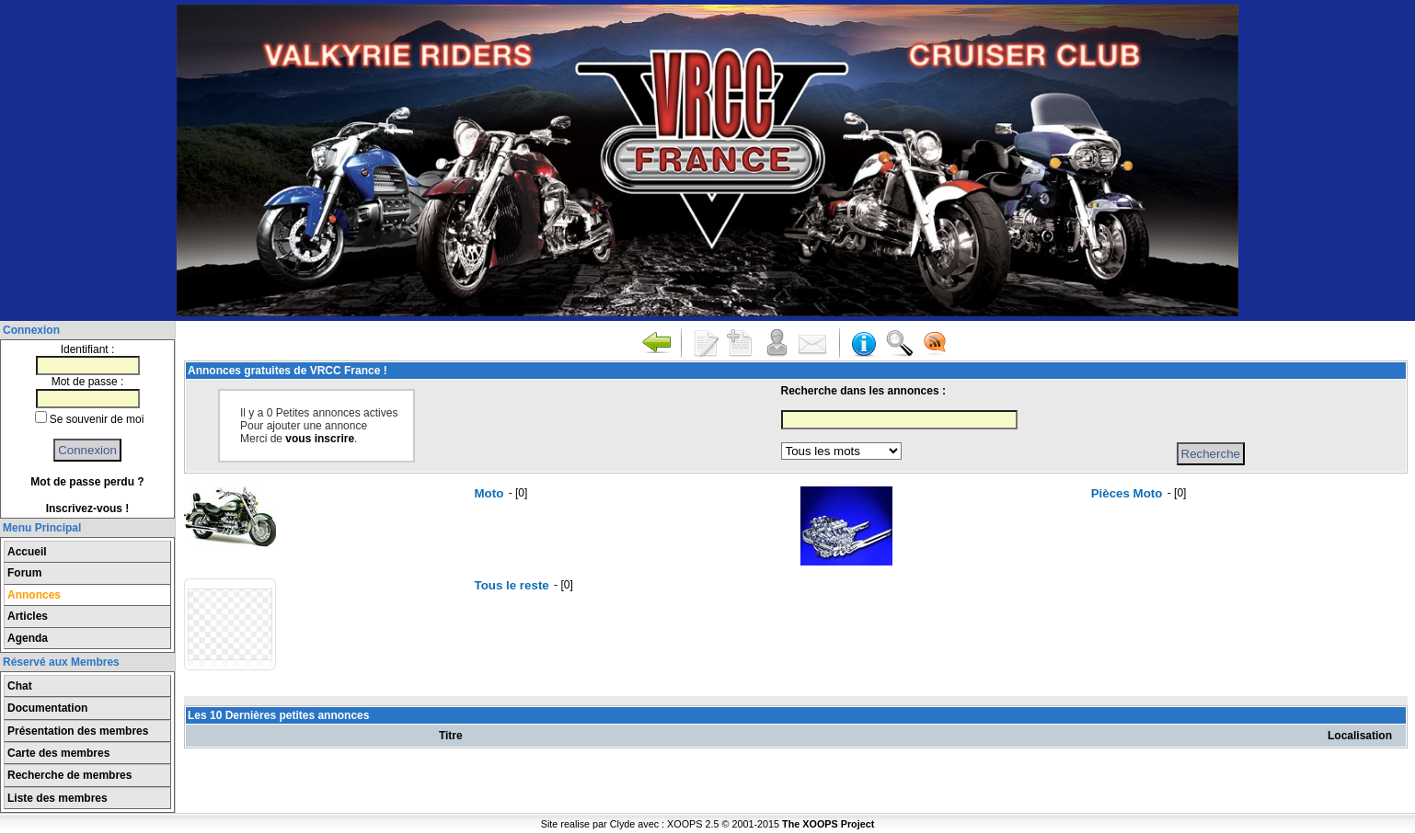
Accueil (27, 551)
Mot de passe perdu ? (87, 481)
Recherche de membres (69, 775)
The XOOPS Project (828, 823)
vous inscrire (319, 438)
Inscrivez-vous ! (88, 508)
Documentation (47, 708)
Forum (24, 572)
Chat (19, 686)
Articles (27, 616)
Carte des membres (58, 753)
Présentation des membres (77, 731)
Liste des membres (57, 798)
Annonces (34, 594)
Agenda (27, 638)
